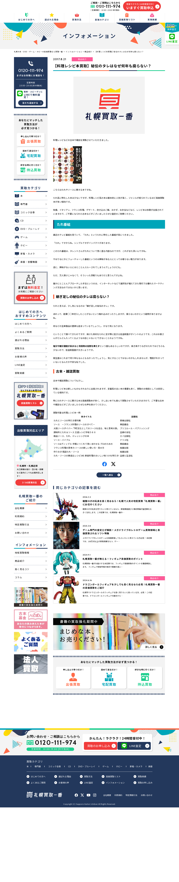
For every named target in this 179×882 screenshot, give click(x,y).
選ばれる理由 (62, 851)
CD (69, 840)
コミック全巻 (54, 840)
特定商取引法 (131, 869)
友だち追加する (30, 102)
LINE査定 (135, 820)
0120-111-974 (30, 70)
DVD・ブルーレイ (86, 840)
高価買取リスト (111, 851)
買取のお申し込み (101, 820)
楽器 (150, 840)
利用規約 (118, 869)
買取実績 (140, 851)
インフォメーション (113, 857)
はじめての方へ (36, 851)
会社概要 (107, 869)
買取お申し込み (143, 857)
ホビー (119, 840)
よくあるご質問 (36, 857)
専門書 (38, 840)
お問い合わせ (146, 869)
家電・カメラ (136, 840)
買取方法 (86, 851)
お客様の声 (61, 857)
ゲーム (106, 840)
